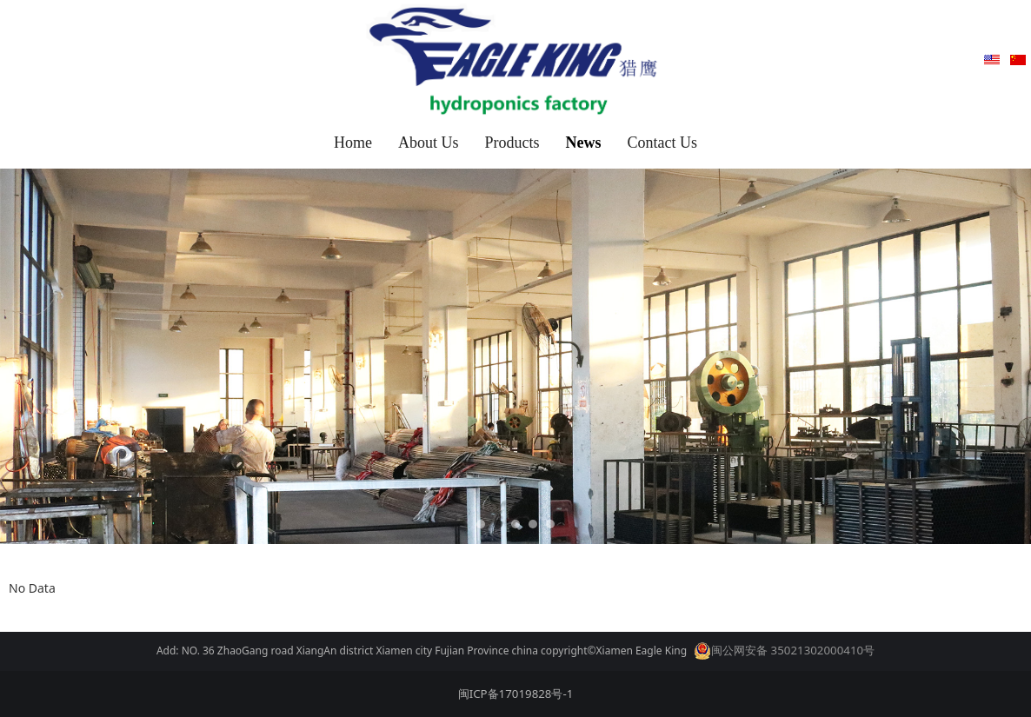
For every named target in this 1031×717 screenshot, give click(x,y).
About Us (428, 142)
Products (512, 142)
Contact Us (663, 142)
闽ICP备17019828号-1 (516, 693)
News (584, 142)
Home (353, 142)
